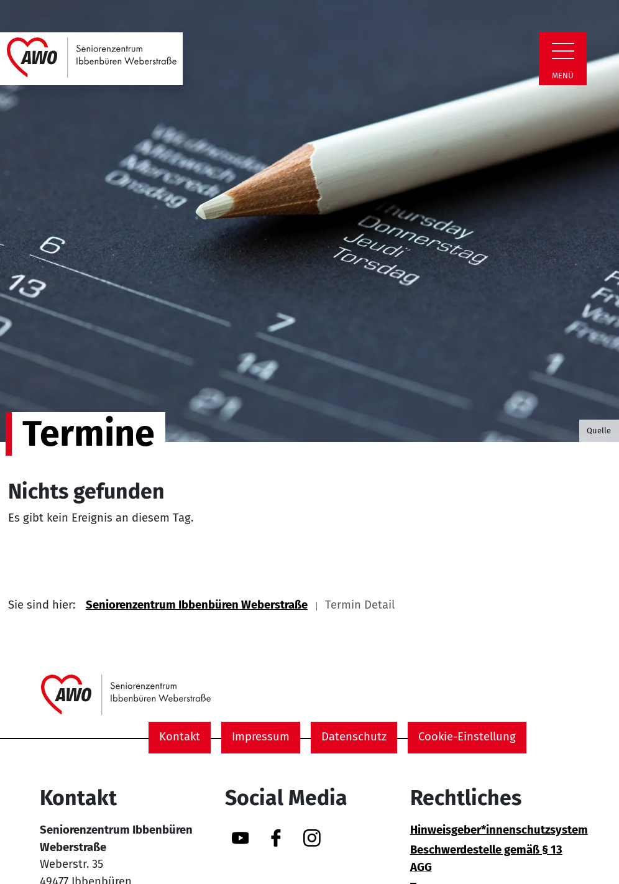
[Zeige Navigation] (563, 51)
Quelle (599, 430)
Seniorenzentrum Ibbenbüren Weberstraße (197, 605)
